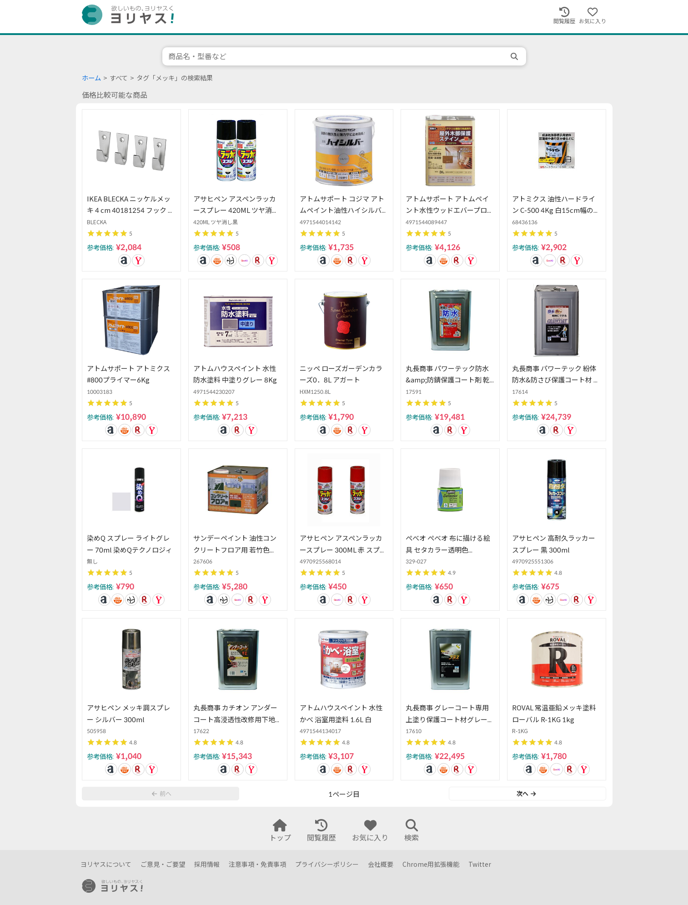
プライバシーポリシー (327, 864)
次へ (526, 793)
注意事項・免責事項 (257, 864)
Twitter (479, 864)
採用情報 (207, 864)
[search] (515, 56)
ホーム (91, 78)
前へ (161, 793)
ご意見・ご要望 (163, 864)
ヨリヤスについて (105, 864)
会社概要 (380, 864)
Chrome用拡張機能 (430, 864)
